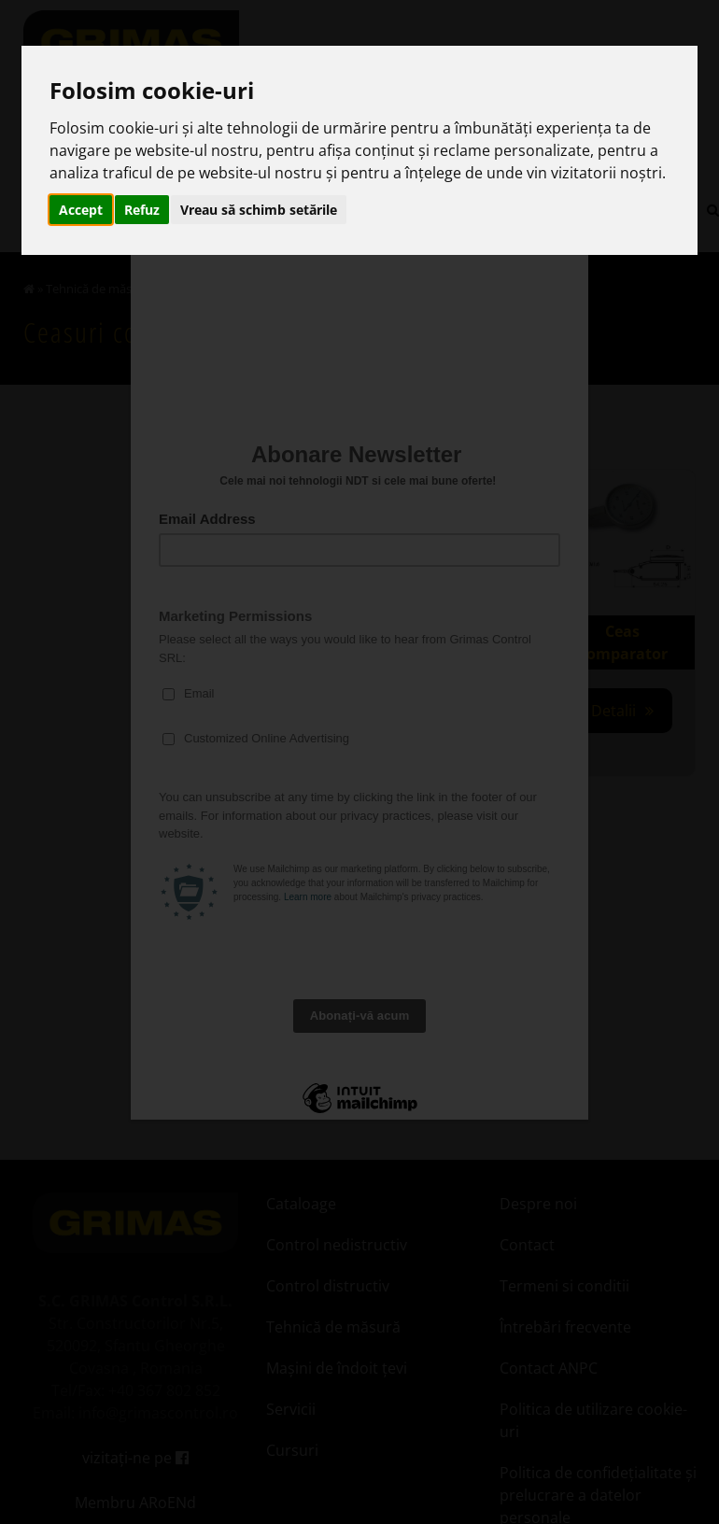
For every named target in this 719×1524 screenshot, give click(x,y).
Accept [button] (81, 210)
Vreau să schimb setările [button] (258, 210)
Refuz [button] (142, 210)
